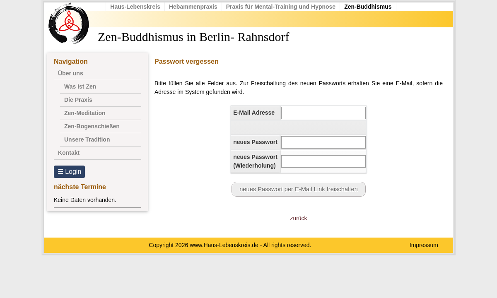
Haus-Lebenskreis (136, 6)
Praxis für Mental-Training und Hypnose (280, 6)
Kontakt (69, 152)
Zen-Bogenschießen (92, 126)
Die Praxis (78, 99)
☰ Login (70, 171)
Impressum (424, 245)
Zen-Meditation (85, 113)
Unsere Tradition (87, 139)
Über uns (70, 73)
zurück (298, 218)
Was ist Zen (80, 86)
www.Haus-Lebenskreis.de (224, 245)
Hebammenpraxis (193, 6)
